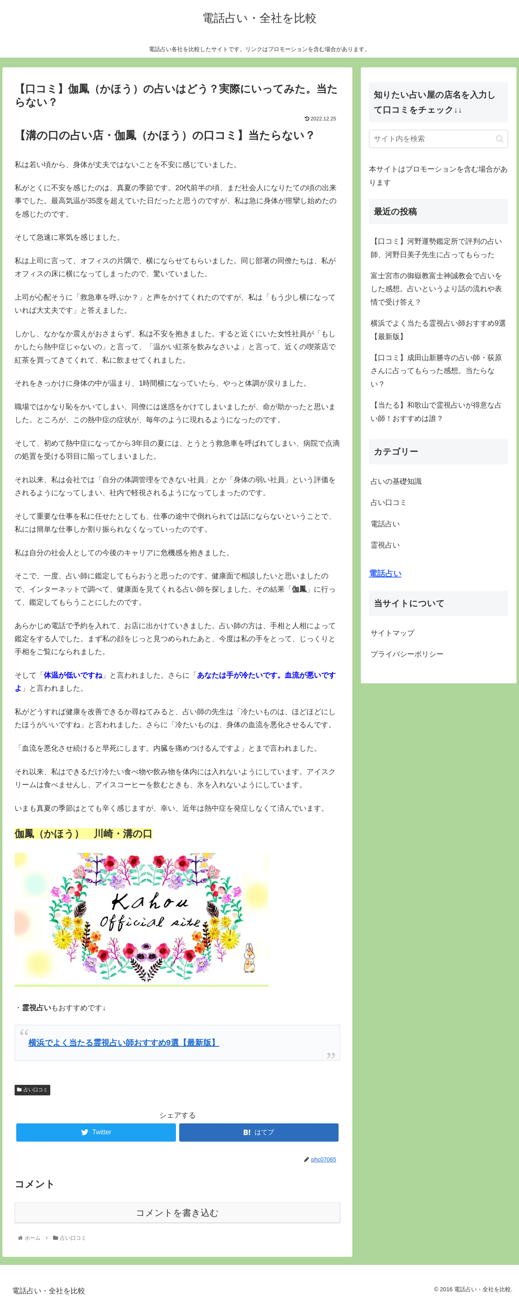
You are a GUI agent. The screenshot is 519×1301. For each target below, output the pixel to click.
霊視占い (385, 545)
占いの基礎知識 (396, 481)
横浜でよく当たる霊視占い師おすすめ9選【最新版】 (123, 1042)
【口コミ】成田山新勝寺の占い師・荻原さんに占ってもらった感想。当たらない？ (436, 371)
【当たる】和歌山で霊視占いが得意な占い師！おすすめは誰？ (436, 411)
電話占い (385, 524)
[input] (438, 139)
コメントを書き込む (177, 1213)
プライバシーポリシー (407, 654)
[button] (500, 139)
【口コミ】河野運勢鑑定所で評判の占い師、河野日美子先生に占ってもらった (436, 247)
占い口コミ (32, 1090)
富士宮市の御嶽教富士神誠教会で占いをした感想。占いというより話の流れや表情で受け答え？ (436, 289)
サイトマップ (392, 633)
